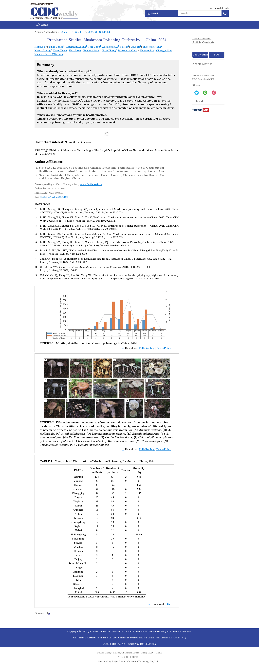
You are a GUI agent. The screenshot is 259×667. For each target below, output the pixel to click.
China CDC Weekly (72, 32)
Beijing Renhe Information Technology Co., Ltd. (135, 661)
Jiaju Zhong (109, 50)
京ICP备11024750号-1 (114, 644)
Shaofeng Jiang (152, 46)
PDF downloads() (203, 79)
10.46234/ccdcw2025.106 (54, 197)
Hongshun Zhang (76, 46)
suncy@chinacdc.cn (91, 184)
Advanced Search (219, 8)
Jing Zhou (94, 46)
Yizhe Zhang (56, 46)
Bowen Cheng (91, 50)
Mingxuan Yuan (127, 50)
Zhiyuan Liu (147, 50)
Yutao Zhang (43, 50)
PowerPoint (163, 348)
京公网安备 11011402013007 (142, 644)
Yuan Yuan (60, 50)
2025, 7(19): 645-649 (99, 32)
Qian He (135, 46)
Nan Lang (75, 50)
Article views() (203, 75)
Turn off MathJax (201, 38)
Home (42, 24)
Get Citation (200, 54)
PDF (216, 54)
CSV (168, 604)
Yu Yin (124, 46)
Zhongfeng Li (110, 46)
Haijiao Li (40, 46)
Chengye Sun (164, 50)
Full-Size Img (147, 348)
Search (153, 13)
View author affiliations (49, 54)
